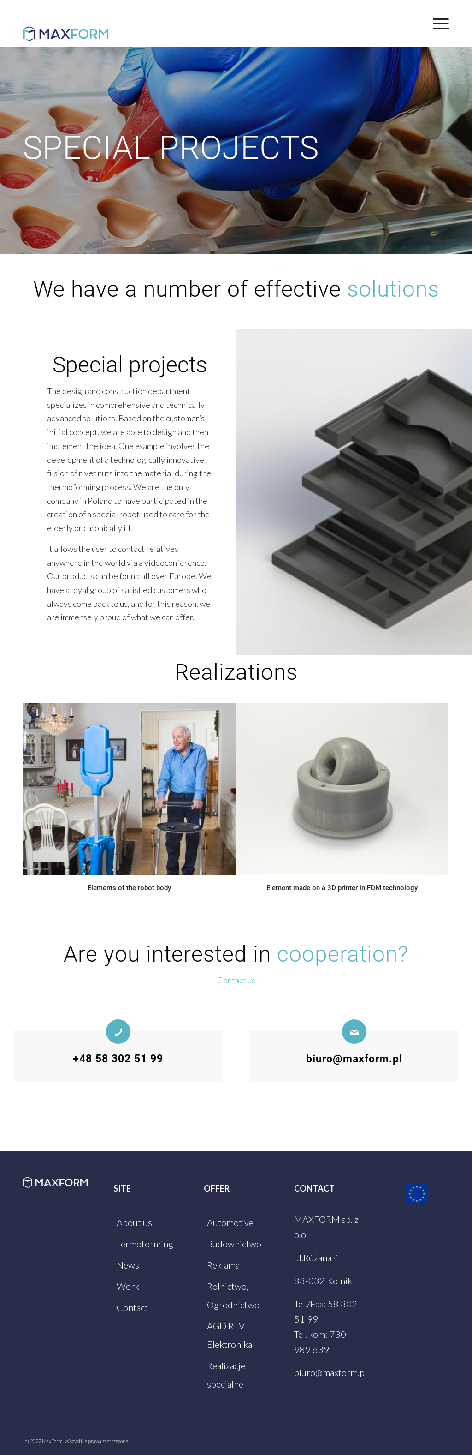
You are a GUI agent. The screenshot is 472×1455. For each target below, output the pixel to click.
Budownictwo (234, 1243)
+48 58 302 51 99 (118, 1059)
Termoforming (145, 1243)
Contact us (236, 980)
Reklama (223, 1264)
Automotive (230, 1222)
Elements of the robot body (129, 888)
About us (134, 1222)
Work (128, 1286)
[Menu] (438, 23)
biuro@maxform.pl (354, 1059)
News (128, 1264)
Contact (132, 1307)
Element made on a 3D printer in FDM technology (342, 888)
